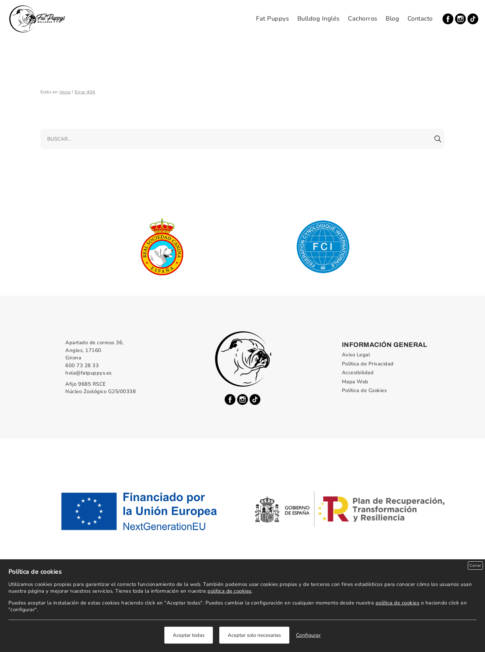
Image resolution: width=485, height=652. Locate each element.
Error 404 (85, 92)
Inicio (65, 92)
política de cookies (229, 591)
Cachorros (362, 18)
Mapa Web (355, 381)
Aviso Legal (356, 354)
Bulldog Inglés (318, 18)
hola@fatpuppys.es (88, 372)
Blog (392, 18)
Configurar (308, 635)
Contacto (420, 18)
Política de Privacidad (368, 363)
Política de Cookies (364, 390)
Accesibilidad (358, 372)
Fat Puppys (272, 18)
